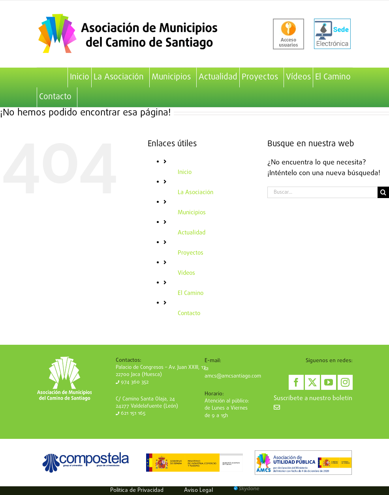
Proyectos (190, 253)
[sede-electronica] (332, 34)
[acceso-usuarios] (288, 34)
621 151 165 (130, 413)
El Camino (190, 293)
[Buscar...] (322, 192)
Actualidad (191, 233)
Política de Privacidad (136, 490)
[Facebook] (296, 382)
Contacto (189, 313)
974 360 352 (132, 382)
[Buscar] (383, 192)
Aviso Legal (198, 490)
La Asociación (195, 192)
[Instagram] (345, 382)
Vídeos (186, 273)
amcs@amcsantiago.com (233, 373)
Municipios (192, 212)
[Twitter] (312, 382)
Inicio (185, 172)
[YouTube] (328, 382)
